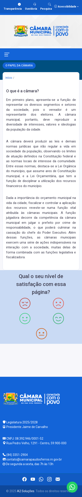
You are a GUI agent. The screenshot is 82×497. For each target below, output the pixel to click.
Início (8, 77)
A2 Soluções (25, 491)
